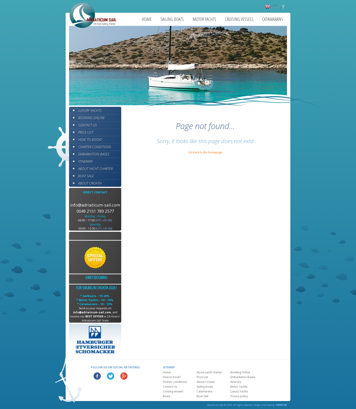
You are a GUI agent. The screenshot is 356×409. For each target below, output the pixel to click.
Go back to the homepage (205, 152)
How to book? (90, 139)
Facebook (97, 376)
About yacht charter (95, 168)
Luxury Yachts (89, 110)
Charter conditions (94, 147)
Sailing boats (172, 19)
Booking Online (91, 117)
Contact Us (87, 125)
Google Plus (124, 376)
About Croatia (90, 183)
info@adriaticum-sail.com (95, 205)
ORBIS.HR (281, 405)
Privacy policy (239, 396)
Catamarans (272, 19)
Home (147, 19)
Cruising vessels (239, 19)
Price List (85, 132)
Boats (166, 396)
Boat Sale (86, 176)
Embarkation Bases (93, 154)
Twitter (110, 376)
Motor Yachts (204, 19)
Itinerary (85, 161)
